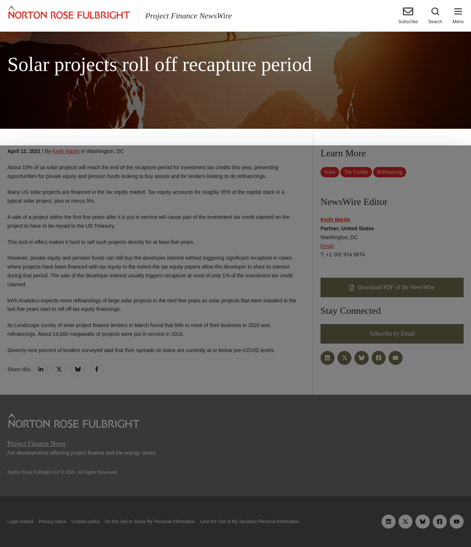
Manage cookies (235, 524)
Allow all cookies (148, 524)
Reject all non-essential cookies (325, 524)
